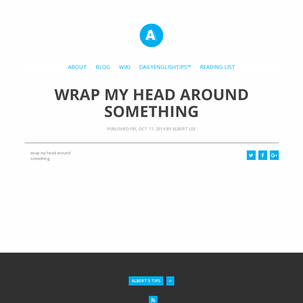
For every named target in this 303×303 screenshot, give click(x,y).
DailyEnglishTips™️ (165, 66)
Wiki (124, 66)
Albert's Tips (146, 280)
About (77, 66)
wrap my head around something (50, 155)
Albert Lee (184, 129)
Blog (103, 66)
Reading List (217, 66)
